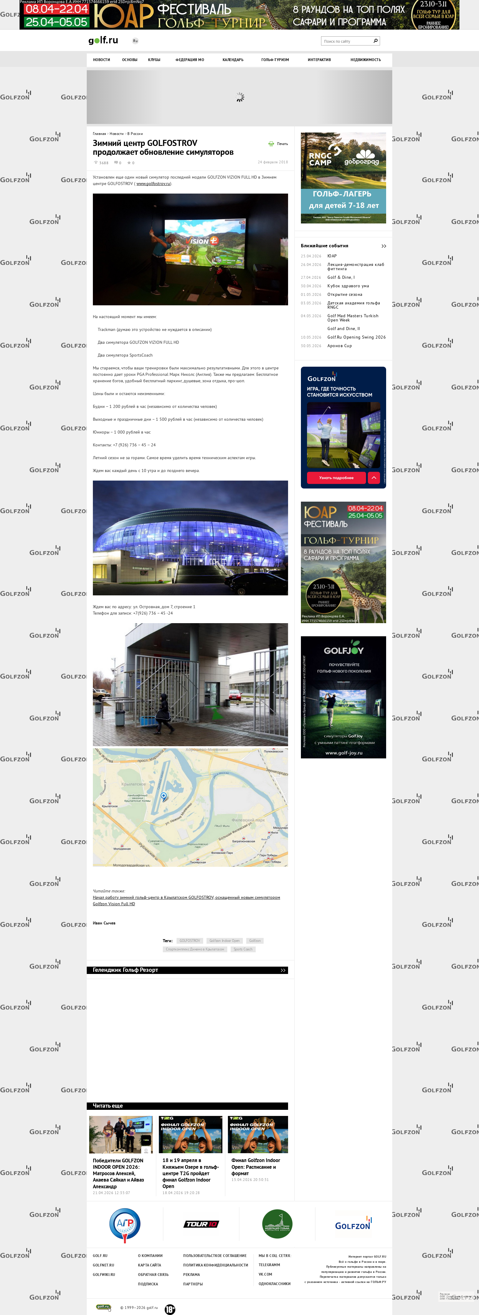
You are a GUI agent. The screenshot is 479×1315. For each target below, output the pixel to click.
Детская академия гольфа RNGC (353, 305)
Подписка (148, 1284)
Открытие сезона (345, 295)
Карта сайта (149, 1265)
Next (354, 97)
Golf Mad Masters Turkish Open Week (352, 318)
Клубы (154, 60)
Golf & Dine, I (341, 278)
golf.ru (104, 1308)
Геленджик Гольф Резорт (283, 970)
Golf (103, 40)
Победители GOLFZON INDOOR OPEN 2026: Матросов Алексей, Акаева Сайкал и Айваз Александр (118, 1174)
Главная (99, 134)
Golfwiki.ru (104, 1275)
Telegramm (269, 1265)
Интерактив (319, 60)
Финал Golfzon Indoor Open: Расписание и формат (256, 1167)
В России (135, 134)
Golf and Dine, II (343, 329)
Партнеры (193, 1284)
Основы (130, 60)
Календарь (233, 60)
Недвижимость (366, 60)
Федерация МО (190, 60)
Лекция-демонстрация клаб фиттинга (355, 267)
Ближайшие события (381, 246)
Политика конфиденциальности (202, 1265)
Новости (101, 60)
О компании (150, 1256)
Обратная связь (153, 1275)
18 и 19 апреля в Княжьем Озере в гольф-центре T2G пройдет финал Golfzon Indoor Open (191, 1173)
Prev (125, 97)
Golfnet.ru (103, 1265)
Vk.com (265, 1275)
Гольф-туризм (275, 60)
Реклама (191, 1275)
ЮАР (332, 256)
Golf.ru (100, 1256)
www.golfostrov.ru (153, 184)
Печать (282, 144)
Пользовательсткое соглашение (202, 1256)
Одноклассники (275, 1284)
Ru (135, 41)
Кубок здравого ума (348, 286)
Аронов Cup (339, 346)
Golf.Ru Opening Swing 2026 (356, 338)
